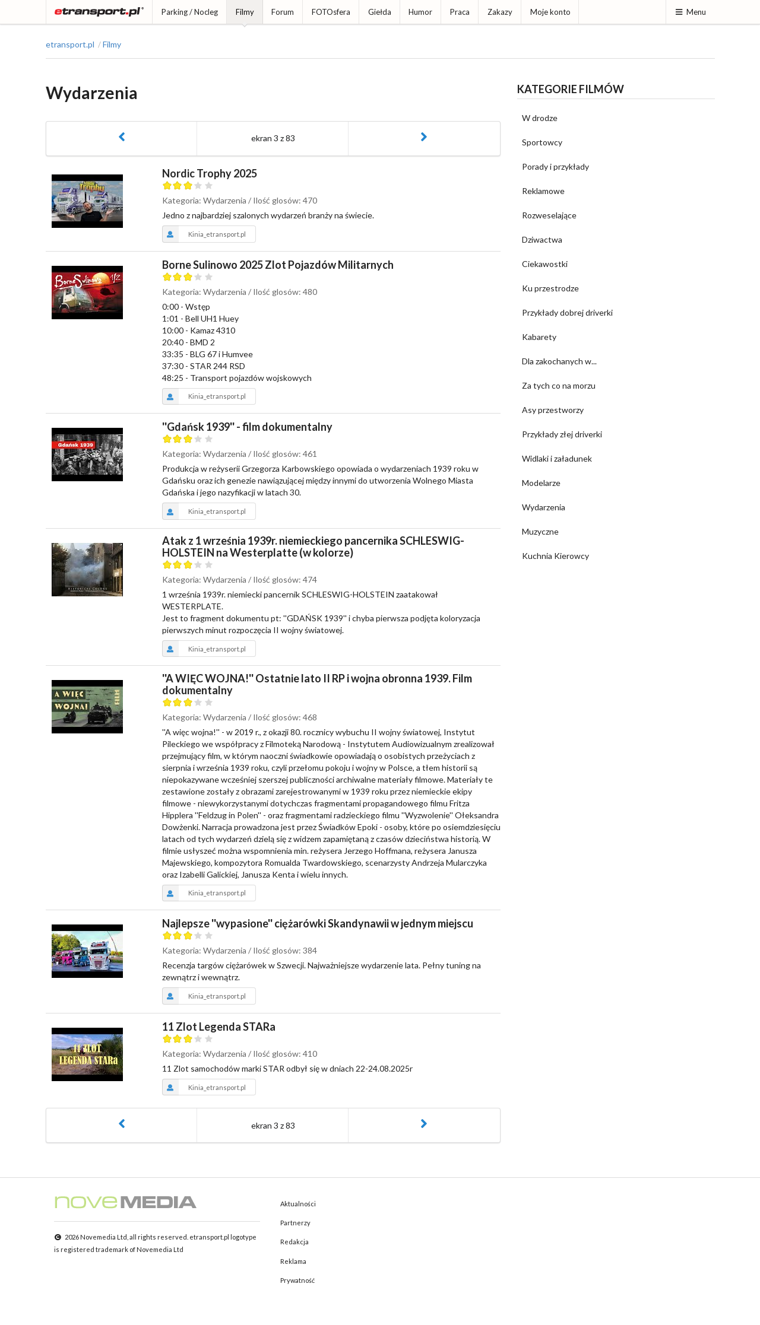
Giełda (379, 12)
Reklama (293, 1261)
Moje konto (550, 12)
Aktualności (298, 1204)
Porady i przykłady (555, 166)
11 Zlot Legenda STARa (219, 1026)
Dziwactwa (542, 239)
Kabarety (539, 337)
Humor (420, 12)
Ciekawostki (545, 264)
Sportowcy (542, 142)
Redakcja (294, 1241)
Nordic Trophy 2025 (209, 173)
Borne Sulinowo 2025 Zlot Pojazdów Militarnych (278, 265)
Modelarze (541, 483)
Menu (690, 12)
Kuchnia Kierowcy (555, 556)
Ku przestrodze (550, 288)
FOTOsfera (331, 12)
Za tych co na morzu (559, 385)
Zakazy (499, 12)
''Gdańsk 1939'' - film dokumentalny (247, 427)
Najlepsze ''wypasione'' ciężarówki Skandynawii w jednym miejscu (317, 923)
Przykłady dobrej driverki (567, 312)
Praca (460, 12)
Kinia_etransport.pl (204, 233)
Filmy (245, 12)
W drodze (540, 118)
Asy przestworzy (553, 410)
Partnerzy (295, 1223)
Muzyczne (540, 531)
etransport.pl (70, 44)
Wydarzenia (543, 507)
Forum (282, 12)
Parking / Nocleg (190, 12)
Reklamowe (543, 191)
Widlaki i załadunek (557, 458)
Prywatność (297, 1280)
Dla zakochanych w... (559, 361)
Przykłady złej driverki (562, 434)
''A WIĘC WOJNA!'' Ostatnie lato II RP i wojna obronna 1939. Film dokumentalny (317, 684)
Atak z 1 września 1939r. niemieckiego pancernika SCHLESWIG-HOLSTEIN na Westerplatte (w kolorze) (313, 546)
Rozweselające (549, 215)
